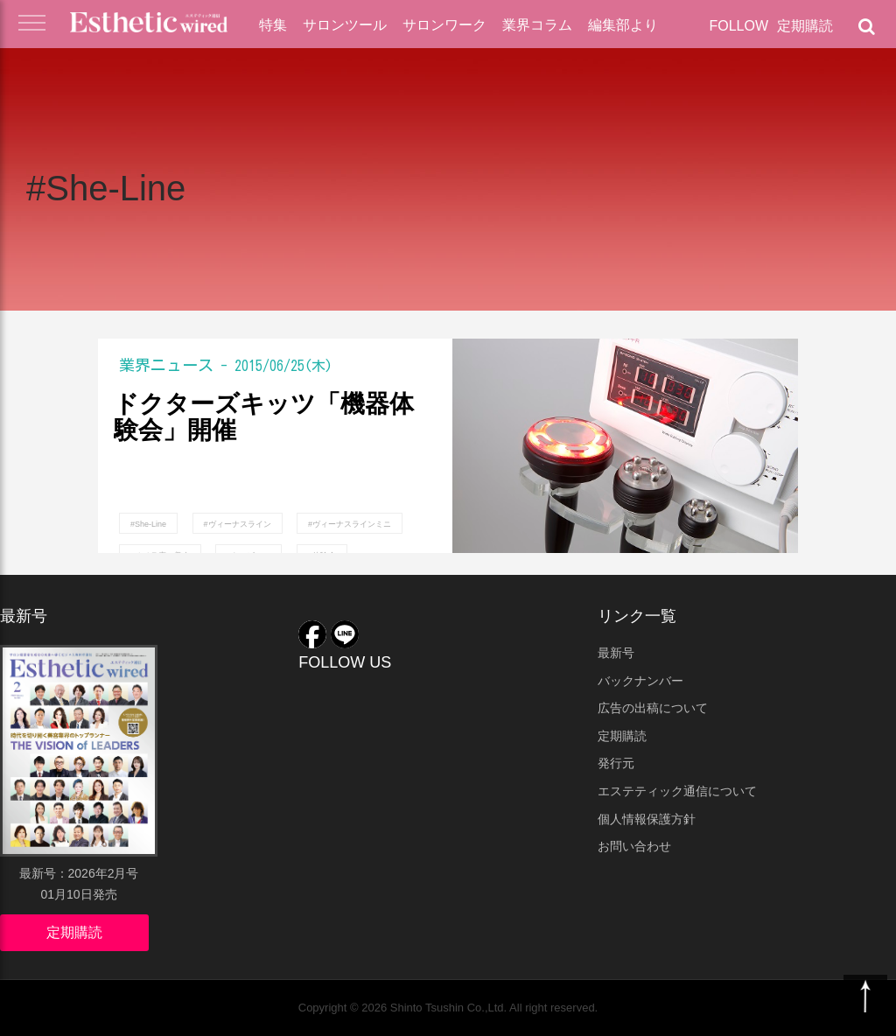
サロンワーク (444, 25)
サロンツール (345, 25)
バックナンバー (640, 681)
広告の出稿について (653, 708)
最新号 (616, 653)
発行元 (616, 763)
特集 (273, 25)
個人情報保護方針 (647, 819)
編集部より (623, 25)
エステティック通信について (677, 791)
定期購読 (805, 25)
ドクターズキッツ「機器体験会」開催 (264, 417)
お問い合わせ (634, 846)
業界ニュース (166, 365)
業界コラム (537, 25)
